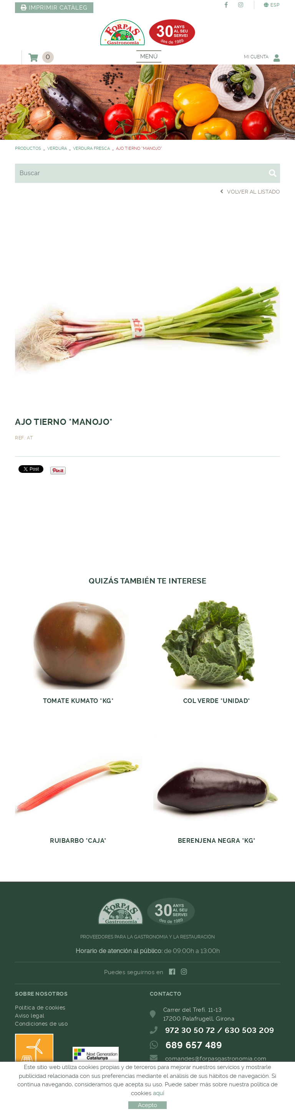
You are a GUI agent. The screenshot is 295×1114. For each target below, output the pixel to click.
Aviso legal (30, 1016)
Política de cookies (40, 1008)
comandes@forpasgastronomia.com (216, 1058)
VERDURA (57, 148)
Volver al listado (250, 191)
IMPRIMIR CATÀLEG (54, 7)
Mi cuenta (262, 57)
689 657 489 (194, 1045)
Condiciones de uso (41, 1024)
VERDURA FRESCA (91, 148)
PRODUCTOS (28, 148)
